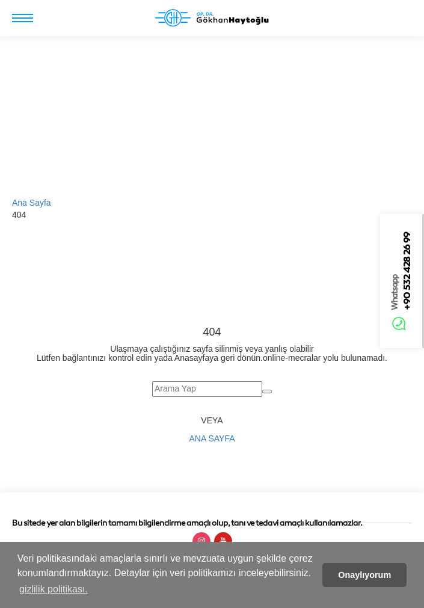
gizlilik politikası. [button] (53, 589)
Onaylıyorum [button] (364, 575)
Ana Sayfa (31, 202)
